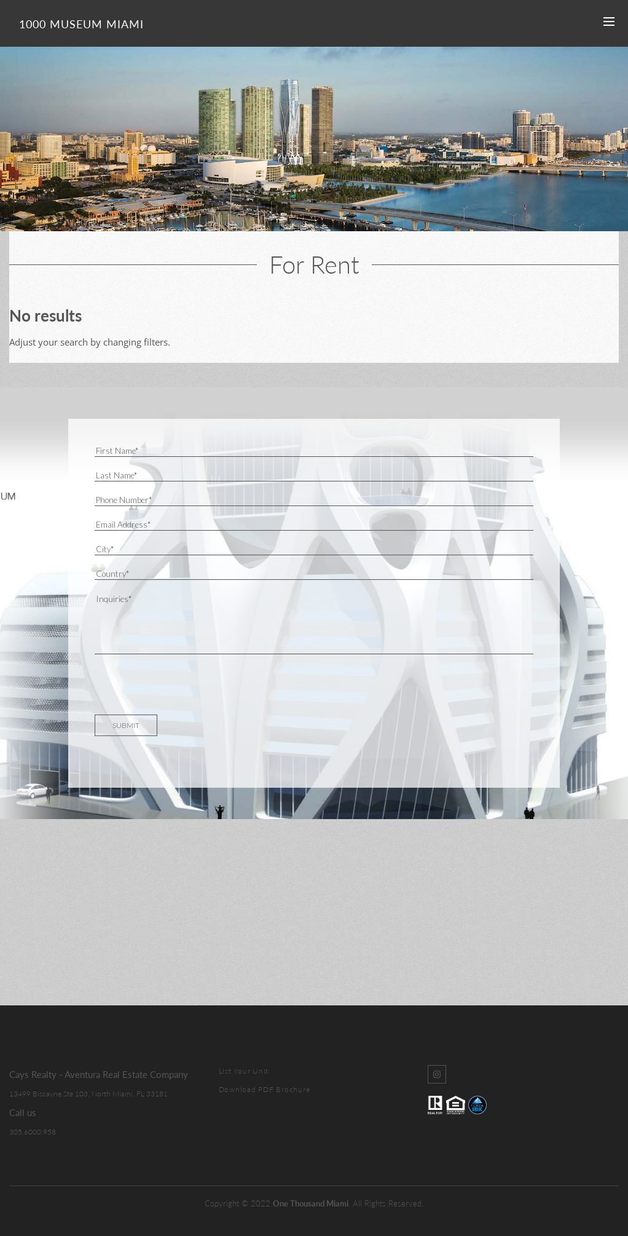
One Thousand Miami (310, 1203)
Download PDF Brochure (264, 1089)
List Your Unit (244, 1071)
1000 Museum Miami (81, 24)
